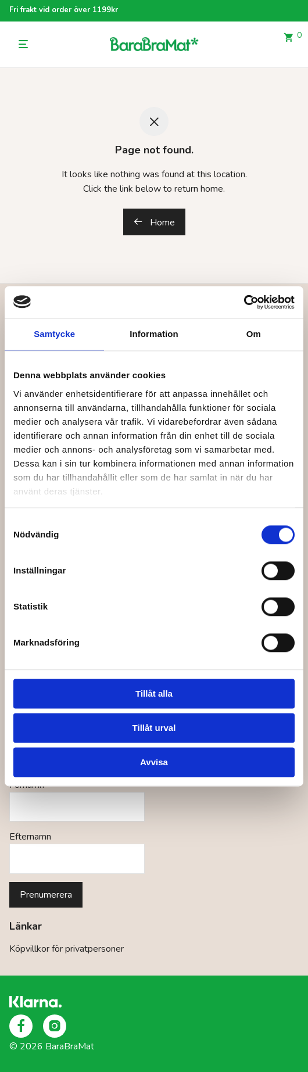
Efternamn (30, 836)
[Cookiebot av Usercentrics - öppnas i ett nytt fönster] (244, 302)
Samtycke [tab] (54, 334)
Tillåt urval (154, 728)
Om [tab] (253, 334)
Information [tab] (154, 334)
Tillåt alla (154, 693)
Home (154, 222)
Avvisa (154, 762)
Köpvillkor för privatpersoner (66, 948)
